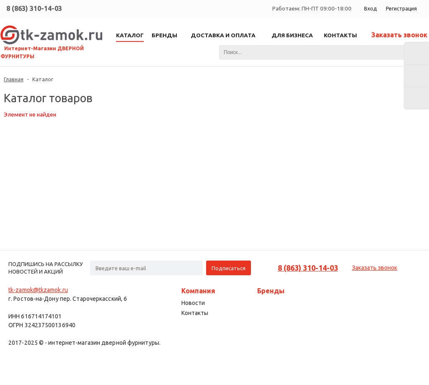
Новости (193, 303)
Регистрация (401, 8)
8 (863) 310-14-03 (34, 8)
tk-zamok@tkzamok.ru (38, 290)
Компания (198, 291)
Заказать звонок (399, 35)
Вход (370, 8)
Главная (13, 79)
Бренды (270, 291)
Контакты (194, 313)
